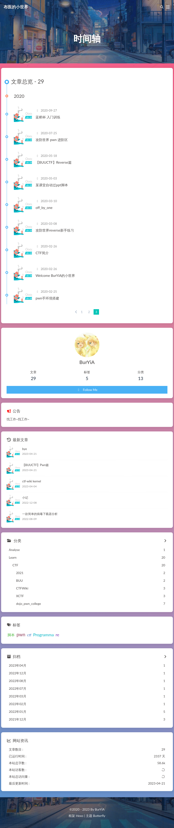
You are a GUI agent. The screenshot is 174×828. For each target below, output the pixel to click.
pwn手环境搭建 (47, 298)
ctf (29, 635)
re (57, 634)
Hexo (79, 816)
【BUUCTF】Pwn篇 (35, 465)
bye (24, 449)
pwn (21, 634)
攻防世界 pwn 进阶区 (52, 140)
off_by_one (44, 208)
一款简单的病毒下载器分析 (40, 514)
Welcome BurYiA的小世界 (55, 275)
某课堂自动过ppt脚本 (52, 185)
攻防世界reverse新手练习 (55, 230)
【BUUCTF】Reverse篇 (54, 162)
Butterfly (99, 816)
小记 (25, 497)
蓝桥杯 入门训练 (48, 117)
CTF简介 (42, 253)
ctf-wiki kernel (31, 481)
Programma (43, 634)
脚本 (11, 635)
